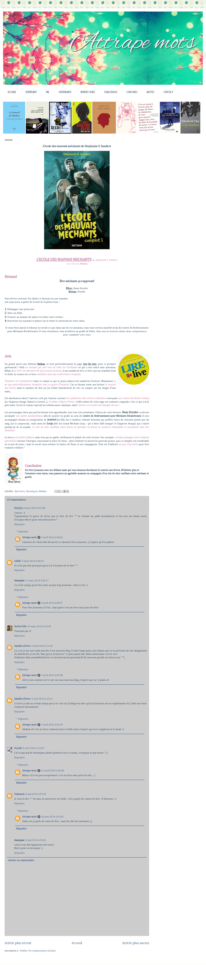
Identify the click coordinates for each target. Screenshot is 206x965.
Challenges (110, 92)
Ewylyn (18, 508)
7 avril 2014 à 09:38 (52, 675)
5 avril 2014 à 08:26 (52, 537)
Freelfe (18, 748)
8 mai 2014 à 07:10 (36, 794)
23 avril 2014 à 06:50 (52, 771)
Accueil (12, 92)
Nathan (43, 491)
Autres (150, 92)
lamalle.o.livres (22, 646)
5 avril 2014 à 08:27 (52, 603)
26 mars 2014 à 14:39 (39, 626)
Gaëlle (17, 561)
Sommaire (31, 92)
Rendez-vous (88, 92)
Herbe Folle (20, 626)
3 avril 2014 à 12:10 (42, 646)
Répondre (19, 524)
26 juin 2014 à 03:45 (52, 817)
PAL (47, 92)
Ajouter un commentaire (21, 860)
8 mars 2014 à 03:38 (34, 508)
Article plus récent (18, 943)
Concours (132, 92)
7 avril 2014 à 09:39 (52, 725)
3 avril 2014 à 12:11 (42, 699)
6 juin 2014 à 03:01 (35, 840)
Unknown (19, 794)
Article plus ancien (135, 943)
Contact (168, 92)
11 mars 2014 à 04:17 (37, 580)
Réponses (23, 531)
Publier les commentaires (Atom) (38, 951)
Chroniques (65, 92)
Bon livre (20, 491)
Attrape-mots (29, 537)
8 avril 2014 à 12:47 (33, 748)
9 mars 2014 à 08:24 (33, 561)
